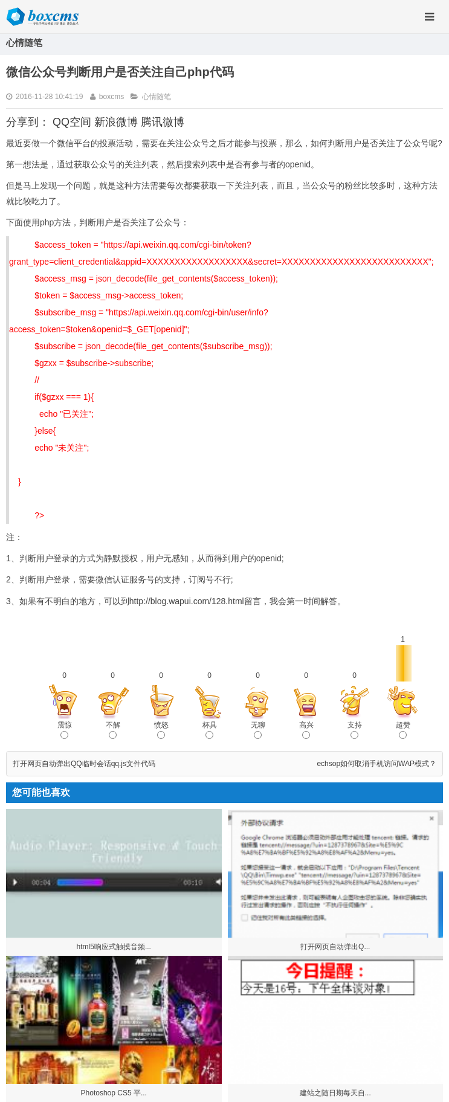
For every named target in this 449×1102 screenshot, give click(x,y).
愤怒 (161, 730)
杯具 (209, 730)
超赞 (403, 730)
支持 (354, 730)
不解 (113, 730)
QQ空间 (72, 122)
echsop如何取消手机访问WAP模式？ (376, 763)
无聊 (258, 730)
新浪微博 (116, 122)
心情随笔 (156, 96)
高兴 (306, 730)
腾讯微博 (162, 122)
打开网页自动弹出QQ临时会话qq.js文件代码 (84, 763)
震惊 (64, 730)
